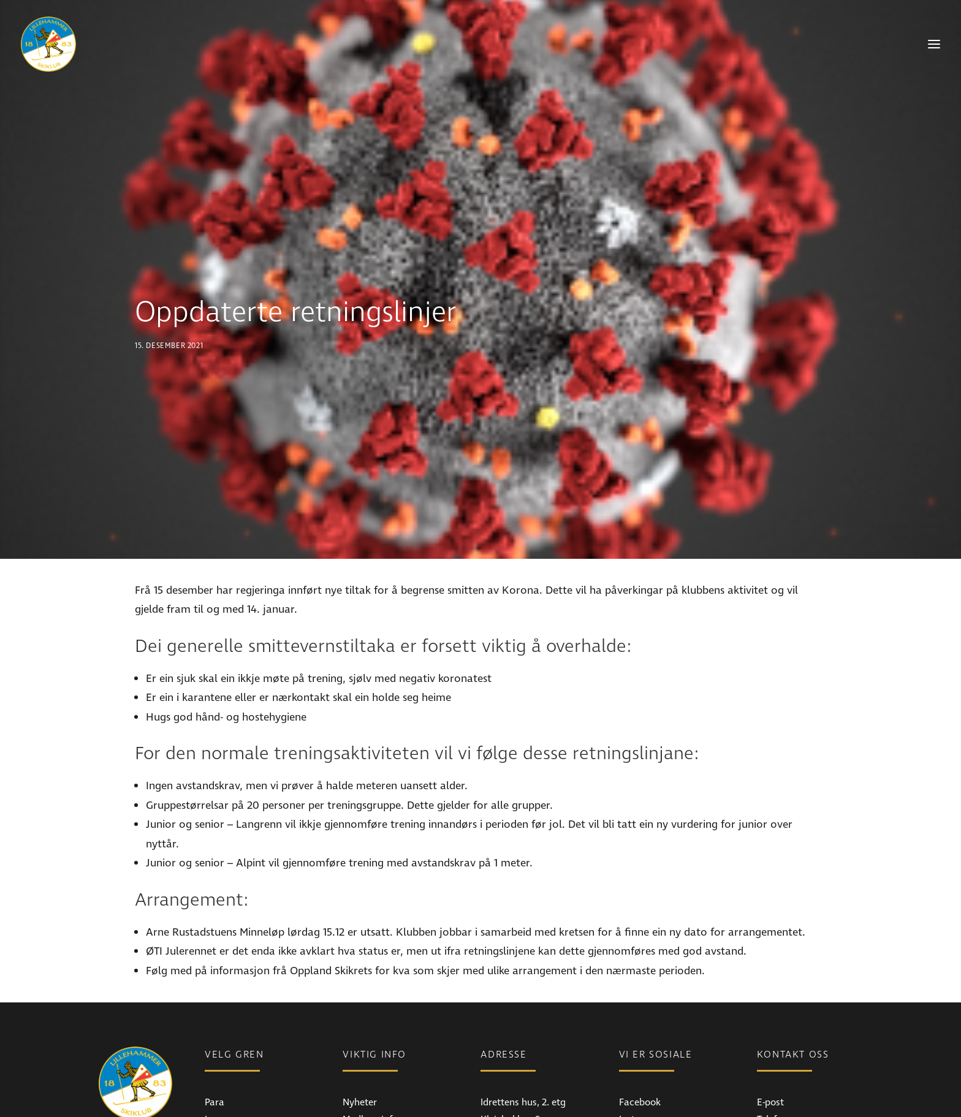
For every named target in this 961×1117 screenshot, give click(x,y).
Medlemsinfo (370, 1064)
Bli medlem (366, 1081)
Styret (770, 1098)
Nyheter (360, 1047)
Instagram (641, 1064)
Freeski (220, 1098)
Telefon (772, 1064)
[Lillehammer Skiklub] (48, 44)
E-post (770, 1047)
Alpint (217, 1081)
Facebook (640, 1047)
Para (214, 1047)
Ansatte (774, 1081)
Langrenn (225, 1064)
